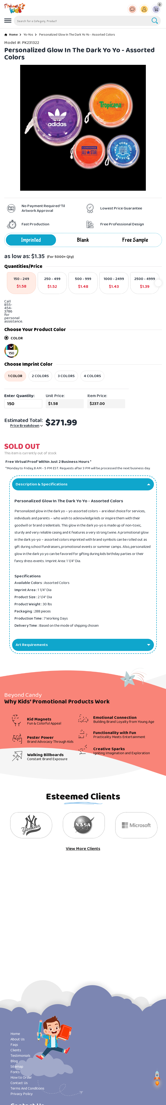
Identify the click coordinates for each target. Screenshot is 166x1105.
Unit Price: (55, 396)
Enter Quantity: (19, 396)
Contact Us (19, 1083)
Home (13, 34)
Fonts (15, 1072)
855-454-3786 (8, 308)
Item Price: (97, 396)
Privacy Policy (21, 1094)
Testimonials (20, 1055)
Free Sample (135, 240)
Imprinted (31, 240)
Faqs (14, 1045)
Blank (83, 240)
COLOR (13, 338)
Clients (15, 1050)
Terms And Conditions (27, 1088)
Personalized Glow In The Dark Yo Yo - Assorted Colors (77, 34)
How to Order (21, 1077)
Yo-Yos (28, 34)
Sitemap (16, 1066)
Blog (14, 1061)
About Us (17, 1039)
